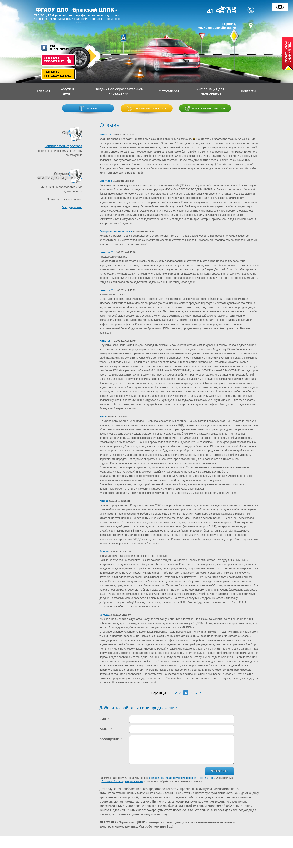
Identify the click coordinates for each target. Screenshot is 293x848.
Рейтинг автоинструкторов (63, 146)
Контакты (248, 91)
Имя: (104, 719)
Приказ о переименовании (64, 199)
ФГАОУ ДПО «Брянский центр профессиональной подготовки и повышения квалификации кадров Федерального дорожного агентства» (76, 19)
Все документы (72, 207)
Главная (43, 91)
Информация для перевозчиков (210, 91)
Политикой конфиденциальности (122, 781)
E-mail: (106, 729)
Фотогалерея (169, 91)
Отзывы (88, 108)
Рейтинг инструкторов (146, 108)
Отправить (219, 771)
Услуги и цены (67, 91)
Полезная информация (205, 108)
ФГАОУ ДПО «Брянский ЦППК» (76, 10)
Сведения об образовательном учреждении (118, 91)
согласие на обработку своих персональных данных (181, 777)
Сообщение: (111, 739)
